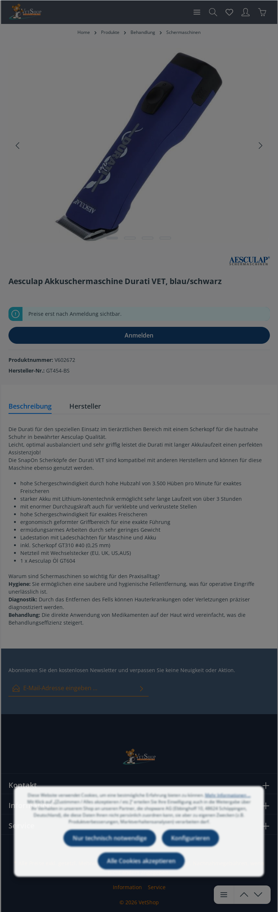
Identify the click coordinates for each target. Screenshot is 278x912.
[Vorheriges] (18, 145)
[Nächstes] (260, 145)
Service (157, 887)
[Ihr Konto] (245, 12)
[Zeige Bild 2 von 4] (130, 238)
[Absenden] (142, 688)
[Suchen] (213, 12)
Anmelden (139, 335)
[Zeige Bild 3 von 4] (148, 238)
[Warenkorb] (262, 12)
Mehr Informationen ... (228, 803)
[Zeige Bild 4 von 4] (165, 238)
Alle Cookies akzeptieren (141, 868)
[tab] (30, 406)
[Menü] (197, 12)
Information (127, 887)
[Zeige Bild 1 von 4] (112, 238)
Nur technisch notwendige (110, 846)
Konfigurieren (190, 846)
